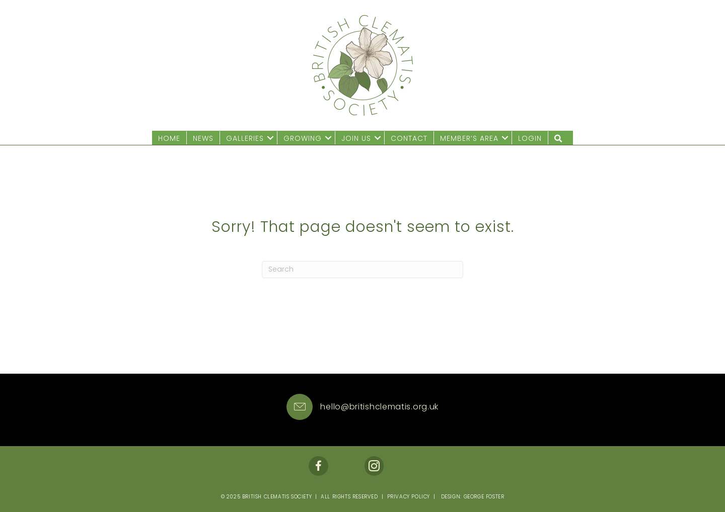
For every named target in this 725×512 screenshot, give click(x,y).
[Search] (362, 269)
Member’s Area (469, 138)
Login (530, 138)
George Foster (484, 496)
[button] (270, 138)
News (203, 138)
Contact (409, 138)
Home (169, 138)
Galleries (245, 138)
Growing (302, 138)
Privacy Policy (408, 496)
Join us (356, 138)
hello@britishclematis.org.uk (379, 406)
